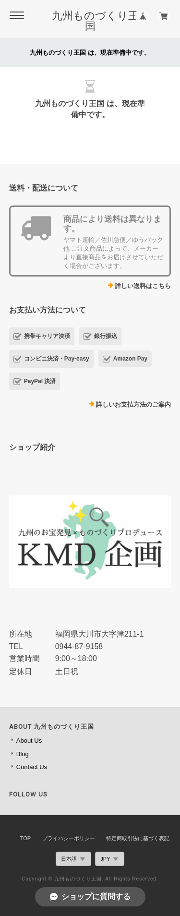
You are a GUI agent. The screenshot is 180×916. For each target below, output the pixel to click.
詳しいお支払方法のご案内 (133, 404)
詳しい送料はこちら (143, 285)
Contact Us (31, 767)
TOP (25, 838)
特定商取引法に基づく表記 (137, 838)
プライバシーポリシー (68, 838)
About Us (29, 740)
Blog (22, 754)
